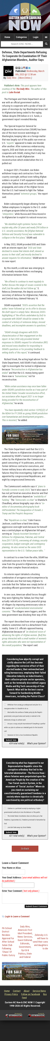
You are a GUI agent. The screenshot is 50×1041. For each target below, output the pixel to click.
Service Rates (39, 992)
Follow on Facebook (30, 995)
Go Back (25, 848)
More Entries (25, 77)
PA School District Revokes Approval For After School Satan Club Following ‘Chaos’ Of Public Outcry (8, 943)
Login (35, 37)
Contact (17, 992)
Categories (21, 37)
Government (25, 948)
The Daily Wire (22, 88)
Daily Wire (11, 77)
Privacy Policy (11, 995)
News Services (25, 938)
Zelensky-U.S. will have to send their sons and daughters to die (40, 943)
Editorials (24, 945)
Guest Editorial (25, 941)
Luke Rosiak (14, 92)
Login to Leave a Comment (17, 918)
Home (7, 37)
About (26, 992)
